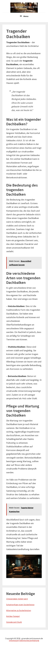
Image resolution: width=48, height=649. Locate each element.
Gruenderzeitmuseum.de (24, 8)
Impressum (14, 640)
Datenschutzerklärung (29, 640)
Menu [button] (25, 16)
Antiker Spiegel (13, 616)
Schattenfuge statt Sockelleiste (20, 604)
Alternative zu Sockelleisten (18, 610)
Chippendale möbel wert (17, 599)
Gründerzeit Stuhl (14, 622)
